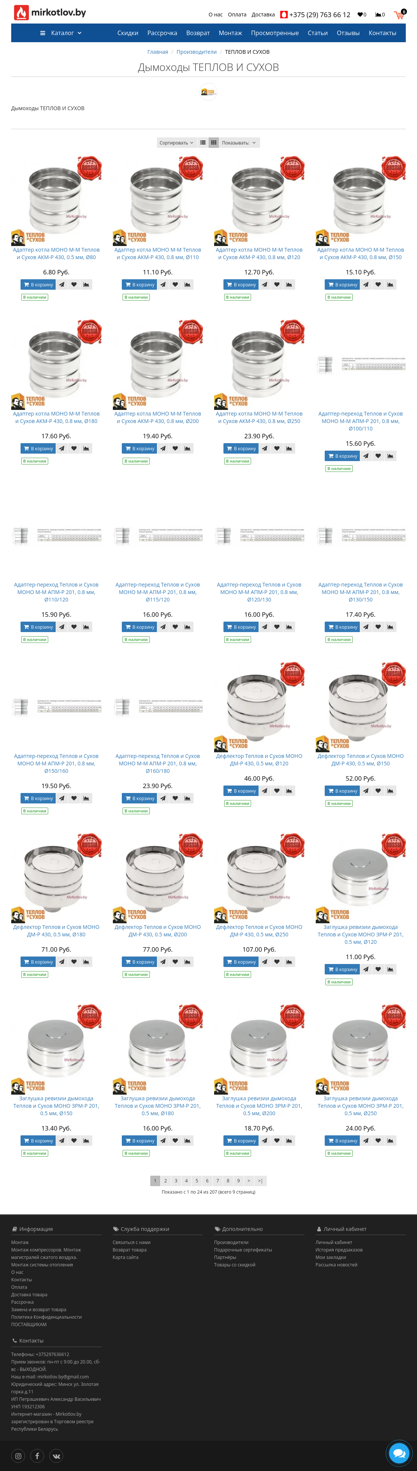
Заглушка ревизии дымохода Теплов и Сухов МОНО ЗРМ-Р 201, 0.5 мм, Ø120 (361, 934)
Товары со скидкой (235, 1265)
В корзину (38, 285)
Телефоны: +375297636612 (40, 1354)
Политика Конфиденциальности (46, 1317)
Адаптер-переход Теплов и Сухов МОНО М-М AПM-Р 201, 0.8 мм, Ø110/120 (56, 592)
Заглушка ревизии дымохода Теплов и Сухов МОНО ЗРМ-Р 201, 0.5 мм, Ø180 (158, 1106)
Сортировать (177, 143)
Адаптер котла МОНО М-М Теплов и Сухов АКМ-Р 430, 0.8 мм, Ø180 (56, 417)
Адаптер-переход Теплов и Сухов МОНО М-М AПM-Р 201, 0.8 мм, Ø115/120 (157, 592)
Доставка (263, 14)
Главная (158, 51)
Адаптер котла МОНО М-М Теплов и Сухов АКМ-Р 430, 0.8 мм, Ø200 (157, 417)
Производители (197, 51)
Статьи (318, 33)
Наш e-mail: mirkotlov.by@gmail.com (50, 1377)
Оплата (237, 14)
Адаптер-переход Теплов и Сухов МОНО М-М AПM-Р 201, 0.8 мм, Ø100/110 (360, 421)
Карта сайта (126, 1257)
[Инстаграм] (20, 1455)
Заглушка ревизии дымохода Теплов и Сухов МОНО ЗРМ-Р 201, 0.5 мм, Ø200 (259, 1106)
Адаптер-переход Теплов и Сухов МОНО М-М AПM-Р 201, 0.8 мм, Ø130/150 (360, 592)
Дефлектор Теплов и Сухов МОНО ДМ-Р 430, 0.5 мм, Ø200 (158, 930)
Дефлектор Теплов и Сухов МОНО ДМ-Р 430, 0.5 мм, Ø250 (259, 930)
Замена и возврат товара (38, 1309)
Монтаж (230, 33)
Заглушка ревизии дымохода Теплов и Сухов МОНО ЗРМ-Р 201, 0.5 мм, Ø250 (361, 1106)
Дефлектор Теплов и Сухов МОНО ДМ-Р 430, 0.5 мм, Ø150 (361, 759)
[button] (400, 14)
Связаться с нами (132, 1242)
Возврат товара (130, 1250)
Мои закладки (331, 1257)
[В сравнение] (86, 284)
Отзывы (348, 33)
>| (260, 1181)
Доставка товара (29, 1294)
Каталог (56, 33)
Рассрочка (162, 33)
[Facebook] (39, 1455)
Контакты (382, 33)
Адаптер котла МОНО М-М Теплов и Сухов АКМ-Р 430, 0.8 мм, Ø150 (360, 253)
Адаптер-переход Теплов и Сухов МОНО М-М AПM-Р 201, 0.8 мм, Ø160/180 (157, 763)
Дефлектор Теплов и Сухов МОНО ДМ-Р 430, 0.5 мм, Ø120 (259, 759)
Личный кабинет (334, 1242)
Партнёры (225, 1257)
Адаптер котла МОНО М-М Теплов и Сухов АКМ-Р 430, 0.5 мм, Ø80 (56, 253)
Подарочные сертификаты (243, 1250)
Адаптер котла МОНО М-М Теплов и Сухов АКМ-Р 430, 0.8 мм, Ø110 (157, 253)
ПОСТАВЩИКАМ (29, 1324)
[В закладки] (74, 284)
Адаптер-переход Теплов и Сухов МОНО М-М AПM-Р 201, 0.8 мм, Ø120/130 (259, 592)
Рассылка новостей (337, 1265)
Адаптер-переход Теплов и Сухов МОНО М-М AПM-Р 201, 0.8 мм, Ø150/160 (56, 763)
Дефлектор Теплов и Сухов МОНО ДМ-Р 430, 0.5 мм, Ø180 (56, 930)
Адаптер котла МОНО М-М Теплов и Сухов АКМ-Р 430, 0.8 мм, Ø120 (259, 253)
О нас (215, 14)
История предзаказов (339, 1250)
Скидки (127, 33)
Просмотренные (275, 33)
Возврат (198, 33)
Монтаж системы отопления (42, 1265)
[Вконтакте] (58, 1455)
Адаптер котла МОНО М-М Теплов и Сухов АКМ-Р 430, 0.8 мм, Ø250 (259, 417)
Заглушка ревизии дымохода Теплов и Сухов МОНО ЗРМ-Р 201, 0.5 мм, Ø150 (56, 1106)
